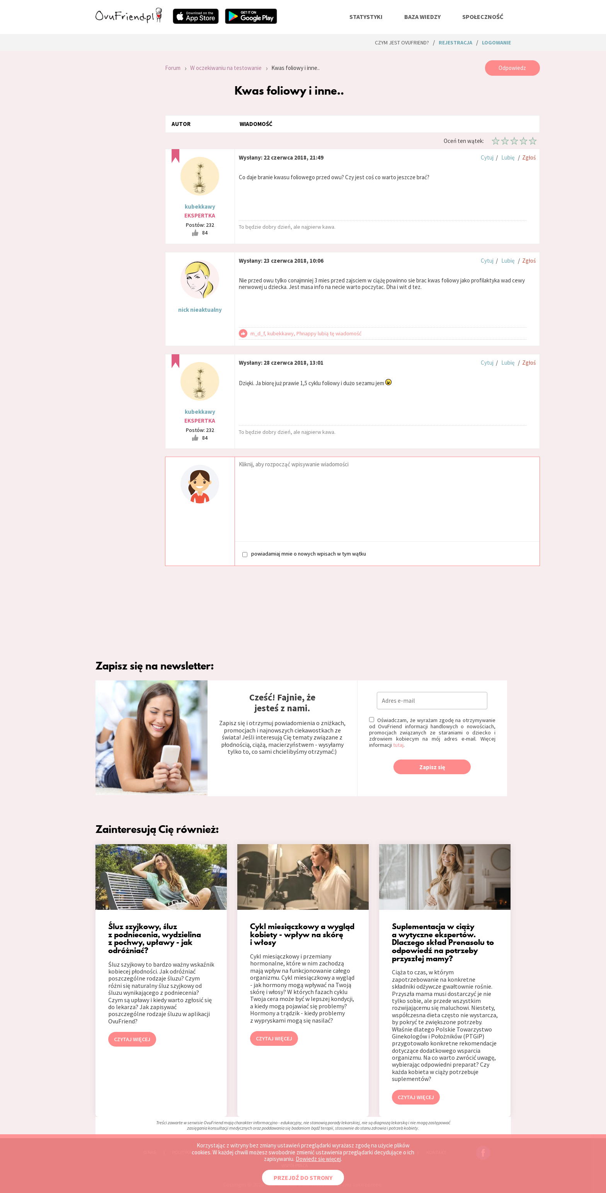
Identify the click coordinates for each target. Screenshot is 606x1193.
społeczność (482, 16)
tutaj (398, 744)
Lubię (507, 157)
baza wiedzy (422, 16)
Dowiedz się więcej (318, 1158)
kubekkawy (200, 206)
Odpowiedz (512, 67)
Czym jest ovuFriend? (402, 42)
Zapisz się (432, 767)
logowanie (496, 42)
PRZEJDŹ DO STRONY (303, 1177)
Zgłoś (529, 157)
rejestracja (455, 42)
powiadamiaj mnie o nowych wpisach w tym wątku (304, 554)
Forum (172, 67)
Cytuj (487, 157)
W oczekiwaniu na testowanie (226, 67)
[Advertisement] (124, 164)
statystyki (366, 16)
